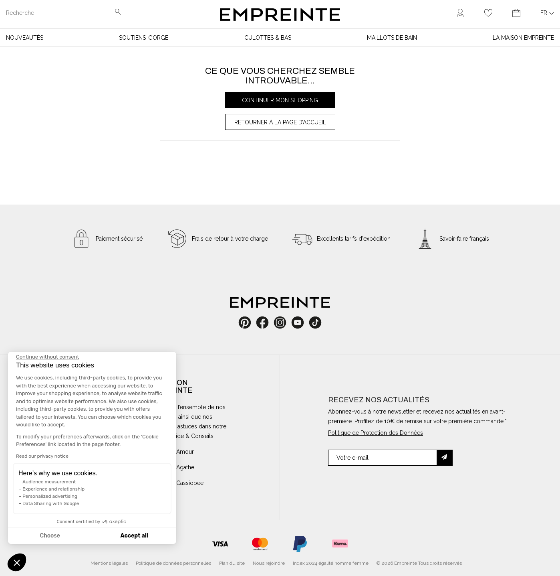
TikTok (315, 322)
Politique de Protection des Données (375, 433)
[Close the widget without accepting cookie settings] (47, 357)
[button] (16, 562)
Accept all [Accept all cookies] (134, 535)
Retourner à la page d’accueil (280, 122)
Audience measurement (49, 482)
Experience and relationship (53, 489)
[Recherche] (60, 13)
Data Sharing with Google (50, 503)
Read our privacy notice (42, 456)
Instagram (284, 322)
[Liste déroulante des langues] (547, 13)
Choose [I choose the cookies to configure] (50, 535)
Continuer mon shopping (280, 100)
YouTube (300, 322)
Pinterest (247, 322)
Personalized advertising (49, 496)
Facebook (267, 322)
